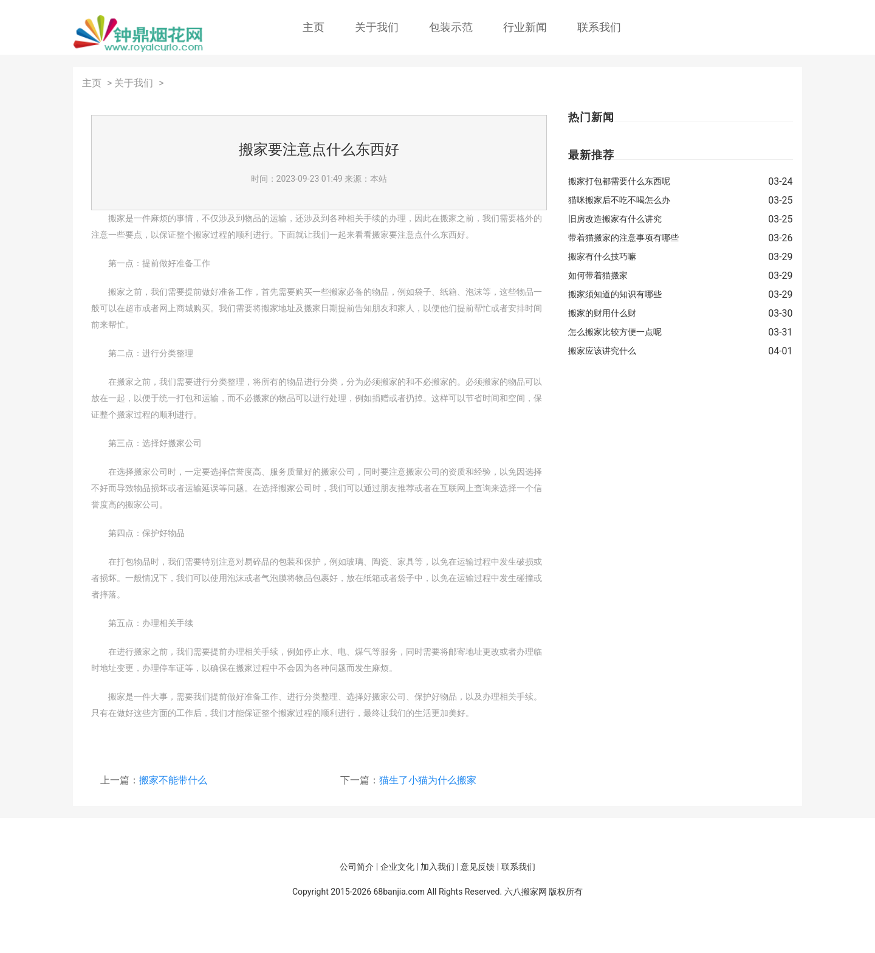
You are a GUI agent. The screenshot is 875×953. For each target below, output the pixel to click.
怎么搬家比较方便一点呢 (615, 332)
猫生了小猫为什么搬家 (427, 780)
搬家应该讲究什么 (602, 351)
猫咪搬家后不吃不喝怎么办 (619, 200)
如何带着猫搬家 (598, 275)
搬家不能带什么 (173, 780)
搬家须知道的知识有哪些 (615, 294)
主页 (313, 27)
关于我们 (377, 27)
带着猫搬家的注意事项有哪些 (623, 238)
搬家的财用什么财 (602, 313)
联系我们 (599, 27)
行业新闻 (525, 27)
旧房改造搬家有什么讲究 (615, 219)
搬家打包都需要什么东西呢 (619, 181)
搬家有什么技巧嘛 (602, 256)
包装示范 (451, 27)
